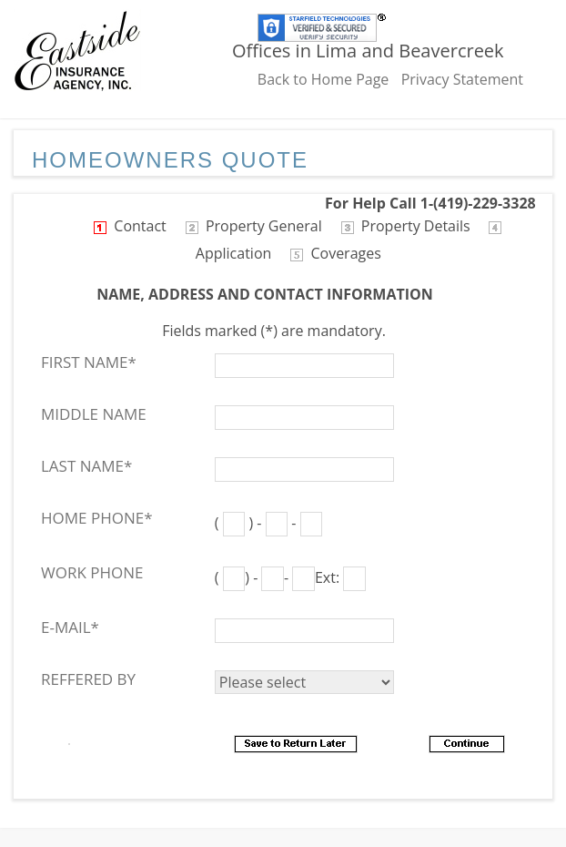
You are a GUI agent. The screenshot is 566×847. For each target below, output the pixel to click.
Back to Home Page (323, 79)
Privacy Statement (462, 79)
